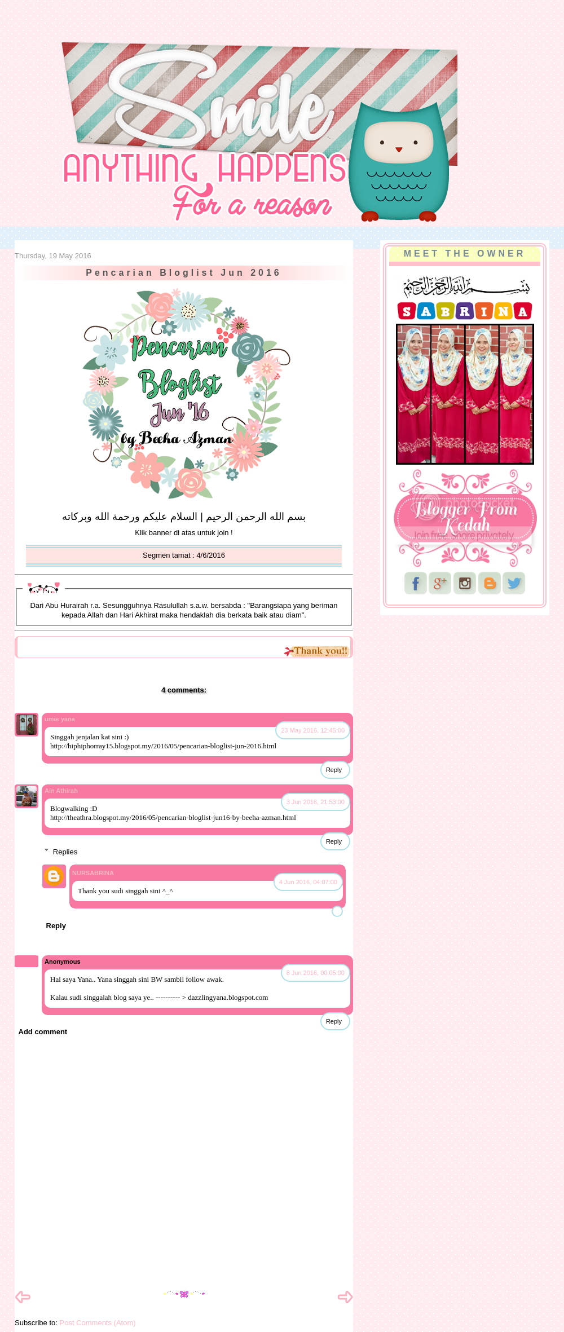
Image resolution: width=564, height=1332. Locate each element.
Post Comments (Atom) (98, 1322)
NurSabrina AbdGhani (139, 31)
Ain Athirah (61, 790)
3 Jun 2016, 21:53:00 (316, 802)
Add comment (43, 1031)
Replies (65, 851)
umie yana (60, 719)
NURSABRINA (93, 873)
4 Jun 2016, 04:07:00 (308, 882)
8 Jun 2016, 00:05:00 (316, 972)
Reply (334, 769)
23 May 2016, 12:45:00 (313, 730)
